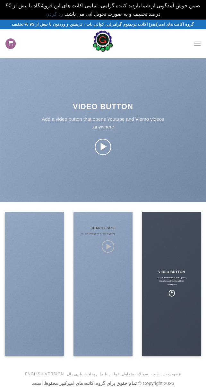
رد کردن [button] (54, 14)
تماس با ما (109, 374)
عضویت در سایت (166, 374)
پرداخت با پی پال (82, 374)
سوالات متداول (135, 374)
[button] (197, 44)
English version (44, 374)
